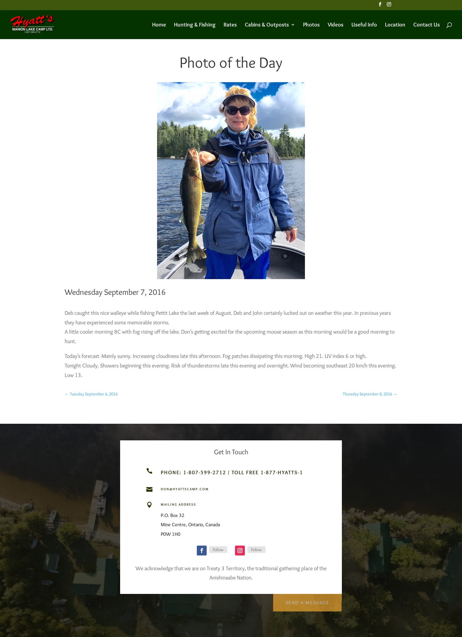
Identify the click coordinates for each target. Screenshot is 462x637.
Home (159, 25)
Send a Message (307, 601)
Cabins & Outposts (267, 25)
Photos (311, 25)
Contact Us (426, 25)
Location (395, 25)
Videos (335, 25)
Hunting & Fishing (195, 25)
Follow (218, 549)
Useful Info (364, 25)
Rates (230, 25)
